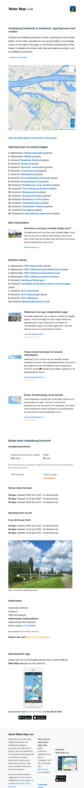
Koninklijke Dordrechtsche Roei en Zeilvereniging (45, 284)
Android (38, 712)
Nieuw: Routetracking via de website (43, 395)
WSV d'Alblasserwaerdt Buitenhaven (42, 269)
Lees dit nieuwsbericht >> (34, 334)
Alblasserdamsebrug (34, 153)
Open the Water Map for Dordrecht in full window (32, 138)
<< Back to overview (17, 57)
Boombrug (26, 164)
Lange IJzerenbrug (30, 171)
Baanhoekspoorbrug (31, 181)
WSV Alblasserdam (33, 266)
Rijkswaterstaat (69, 129)
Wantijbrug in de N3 (32, 199)
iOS (30, 712)
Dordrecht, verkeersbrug (33, 167)
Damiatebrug (28, 210)
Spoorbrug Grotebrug (33, 196)
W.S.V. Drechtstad (30, 291)
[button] (71, 69)
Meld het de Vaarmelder (38, 637)
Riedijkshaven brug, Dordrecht (37, 185)
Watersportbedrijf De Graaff (35, 302)
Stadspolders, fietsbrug (33, 206)
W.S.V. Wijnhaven (29, 298)
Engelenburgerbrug (31, 203)
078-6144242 (49, 478)
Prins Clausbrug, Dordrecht (35, 189)
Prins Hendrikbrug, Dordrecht (35, 178)
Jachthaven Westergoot (32, 280)
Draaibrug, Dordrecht (31, 160)
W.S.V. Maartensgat (30, 294)
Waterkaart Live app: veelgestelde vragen (46, 312)
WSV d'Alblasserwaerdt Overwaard (41, 277)
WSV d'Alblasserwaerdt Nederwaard (42, 273)
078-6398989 (29, 626)
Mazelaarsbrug (28, 174)
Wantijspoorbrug (30, 192)
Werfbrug (29, 156)
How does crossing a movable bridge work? (47, 228)
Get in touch (43, 769)
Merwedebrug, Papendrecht (38, 213)
